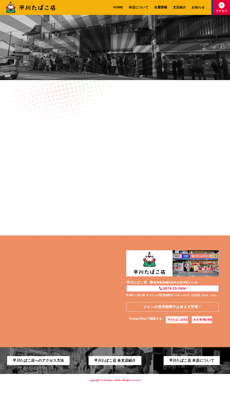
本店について (138, 7)
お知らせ (198, 7)
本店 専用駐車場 (187, 322)
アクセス (222, 7)
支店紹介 (179, 7)
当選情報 (160, 7)
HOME (118, 7)
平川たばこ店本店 (158, 322)
